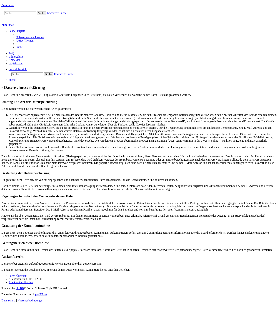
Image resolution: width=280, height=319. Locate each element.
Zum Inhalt (7, 5)
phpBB (20, 288)
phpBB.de (41, 294)
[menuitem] (30, 37)
